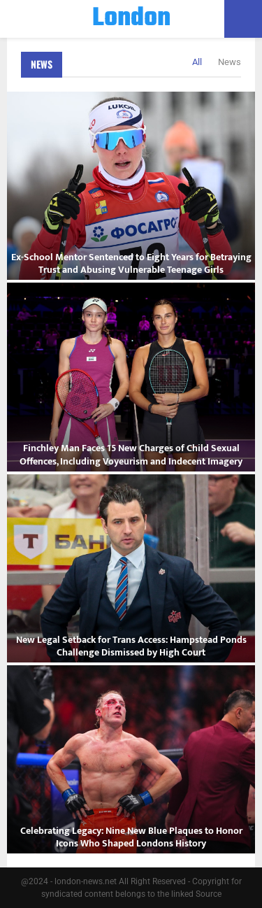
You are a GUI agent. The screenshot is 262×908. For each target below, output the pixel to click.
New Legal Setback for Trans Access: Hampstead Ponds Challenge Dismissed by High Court (131, 646)
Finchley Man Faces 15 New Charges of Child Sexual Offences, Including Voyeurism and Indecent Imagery (131, 454)
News (41, 64)
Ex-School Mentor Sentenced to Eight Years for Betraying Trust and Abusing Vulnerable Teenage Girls (131, 263)
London (131, 18)
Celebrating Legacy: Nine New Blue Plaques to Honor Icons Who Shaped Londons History (131, 837)
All (197, 62)
